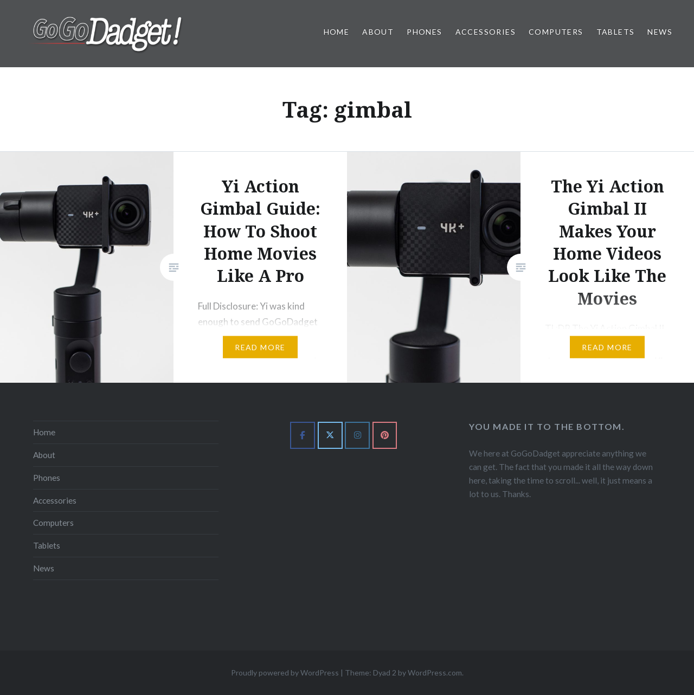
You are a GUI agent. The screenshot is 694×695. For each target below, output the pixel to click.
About (378, 31)
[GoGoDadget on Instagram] (357, 435)
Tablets (615, 31)
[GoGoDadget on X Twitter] (330, 435)
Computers (556, 31)
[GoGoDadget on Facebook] (302, 435)
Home (337, 31)
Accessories (485, 31)
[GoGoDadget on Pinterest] (384, 435)
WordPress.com (435, 672)
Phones (424, 31)
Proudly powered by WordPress (285, 672)
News (659, 31)
